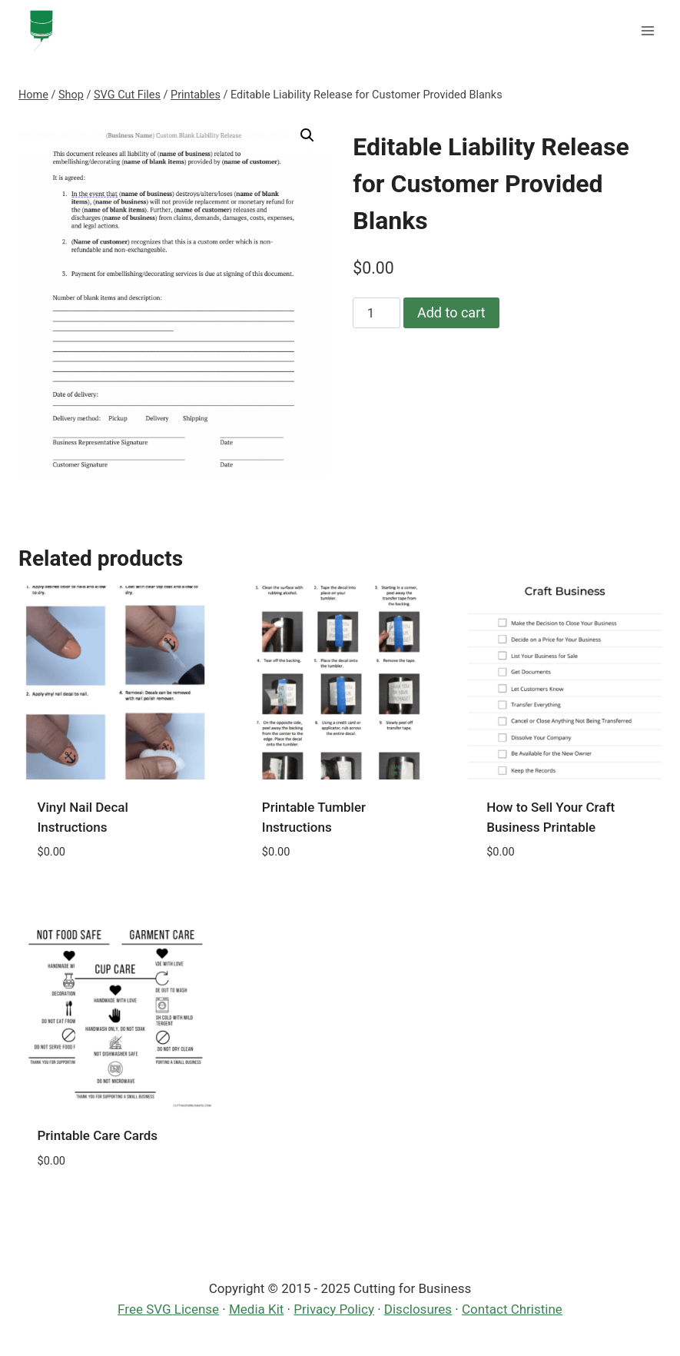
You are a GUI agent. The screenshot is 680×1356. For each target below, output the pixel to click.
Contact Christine (512, 1309)
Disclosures (418, 1309)
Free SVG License (168, 1309)
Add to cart (451, 312)
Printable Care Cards (98, 1135)
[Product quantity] (376, 312)
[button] (307, 135)
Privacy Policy (334, 1309)
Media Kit (256, 1309)
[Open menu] (647, 30)
